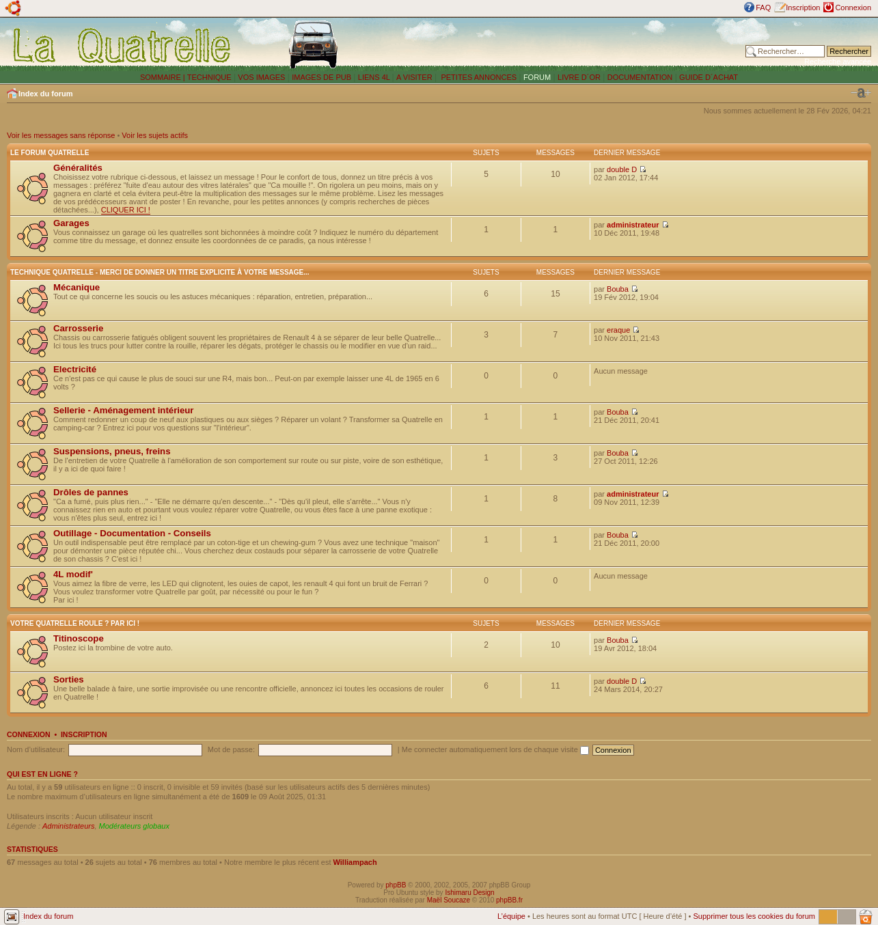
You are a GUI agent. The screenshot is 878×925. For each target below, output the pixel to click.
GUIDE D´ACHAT (708, 77)
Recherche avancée (837, 61)
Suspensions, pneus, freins (111, 451)
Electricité (74, 369)
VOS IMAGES (261, 77)
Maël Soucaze (448, 900)
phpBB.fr (509, 900)
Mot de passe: (231, 749)
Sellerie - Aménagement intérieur (123, 410)
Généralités (77, 168)
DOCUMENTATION (640, 77)
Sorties (68, 679)
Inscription (803, 7)
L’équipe (511, 916)
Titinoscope (78, 638)
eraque (618, 330)
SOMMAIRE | (163, 77)
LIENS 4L (375, 77)
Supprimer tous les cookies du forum (754, 916)
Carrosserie (78, 328)
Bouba (618, 289)
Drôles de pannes (90, 492)
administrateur (633, 225)
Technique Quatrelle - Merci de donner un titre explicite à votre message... (160, 272)
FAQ (763, 7)
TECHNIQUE (209, 77)
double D (622, 169)
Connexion (853, 7)
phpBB (395, 885)
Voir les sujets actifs (155, 135)
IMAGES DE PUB (321, 77)
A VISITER (414, 77)
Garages (71, 223)
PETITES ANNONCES (478, 77)
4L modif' (73, 574)
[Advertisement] (565, 44)
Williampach (355, 862)
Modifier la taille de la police (861, 93)
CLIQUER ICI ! (125, 210)
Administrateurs (68, 826)
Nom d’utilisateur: (36, 749)
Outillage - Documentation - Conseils (132, 533)
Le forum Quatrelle (49, 152)
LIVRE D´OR (579, 77)
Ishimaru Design (469, 892)
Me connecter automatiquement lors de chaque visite (495, 749)
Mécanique (76, 287)
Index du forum (45, 93)
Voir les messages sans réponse (61, 135)
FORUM (537, 77)
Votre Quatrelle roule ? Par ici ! (74, 623)
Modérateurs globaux (134, 826)
